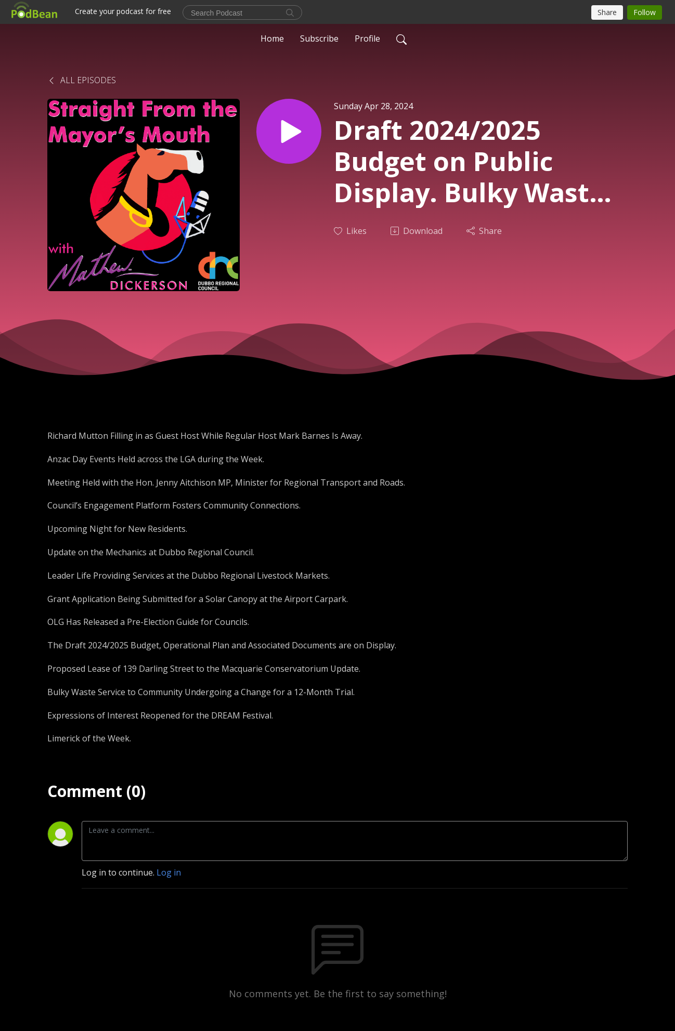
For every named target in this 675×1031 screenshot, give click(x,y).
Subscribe (319, 38)
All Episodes (81, 80)
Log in (169, 872)
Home (272, 38)
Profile (367, 38)
